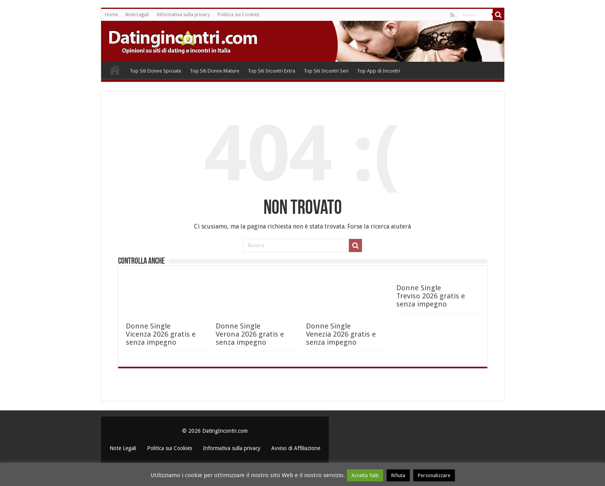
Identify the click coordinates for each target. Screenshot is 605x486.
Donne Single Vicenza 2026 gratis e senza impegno (161, 334)
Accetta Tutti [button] (365, 475)
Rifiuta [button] (398, 475)
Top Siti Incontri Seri (326, 71)
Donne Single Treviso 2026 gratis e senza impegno (430, 296)
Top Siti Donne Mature (214, 71)
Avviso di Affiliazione (295, 448)
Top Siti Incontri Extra (271, 71)
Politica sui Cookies (238, 14)
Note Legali (137, 14)
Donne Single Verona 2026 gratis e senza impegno (250, 334)
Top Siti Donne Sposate (155, 71)
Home (111, 14)
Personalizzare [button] (434, 475)
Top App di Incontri (378, 71)
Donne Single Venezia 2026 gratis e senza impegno (341, 334)
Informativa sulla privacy (183, 14)
